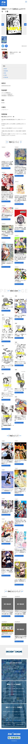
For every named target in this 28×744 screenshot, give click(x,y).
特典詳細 (6, 77)
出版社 (5, 75)
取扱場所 (6, 70)
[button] (2, 24)
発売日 (5, 68)
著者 (5, 73)
